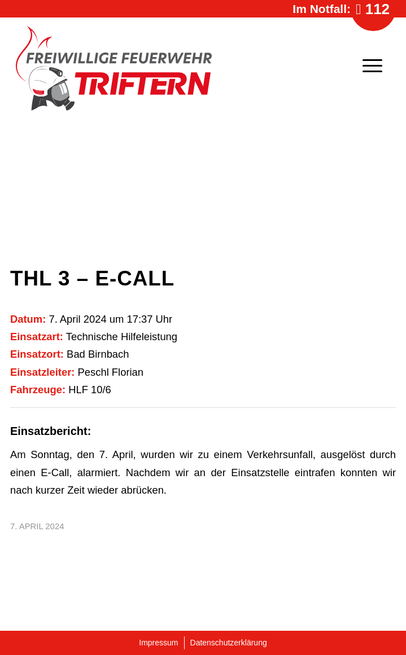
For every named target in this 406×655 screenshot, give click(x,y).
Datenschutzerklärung (228, 642)
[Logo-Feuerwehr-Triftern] (155, 68)
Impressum (158, 642)
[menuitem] (366, 65)
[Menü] (366, 65)
